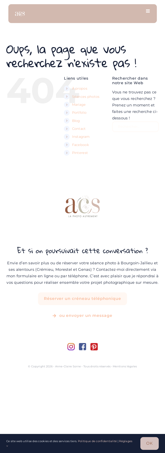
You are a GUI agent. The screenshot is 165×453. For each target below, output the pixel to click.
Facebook (80, 145)
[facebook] (84, 345)
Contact (79, 129)
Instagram (81, 137)
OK (149, 443)
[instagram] (73, 345)
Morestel (63, 269)
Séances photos (86, 97)
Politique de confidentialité (97, 441)
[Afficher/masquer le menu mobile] (148, 11)
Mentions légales (125, 366)
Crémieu (45, 269)
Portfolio (79, 113)
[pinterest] (94, 345)
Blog (76, 121)
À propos (79, 88)
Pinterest (80, 153)
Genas (84, 269)
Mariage (79, 105)
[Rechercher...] (135, 126)
